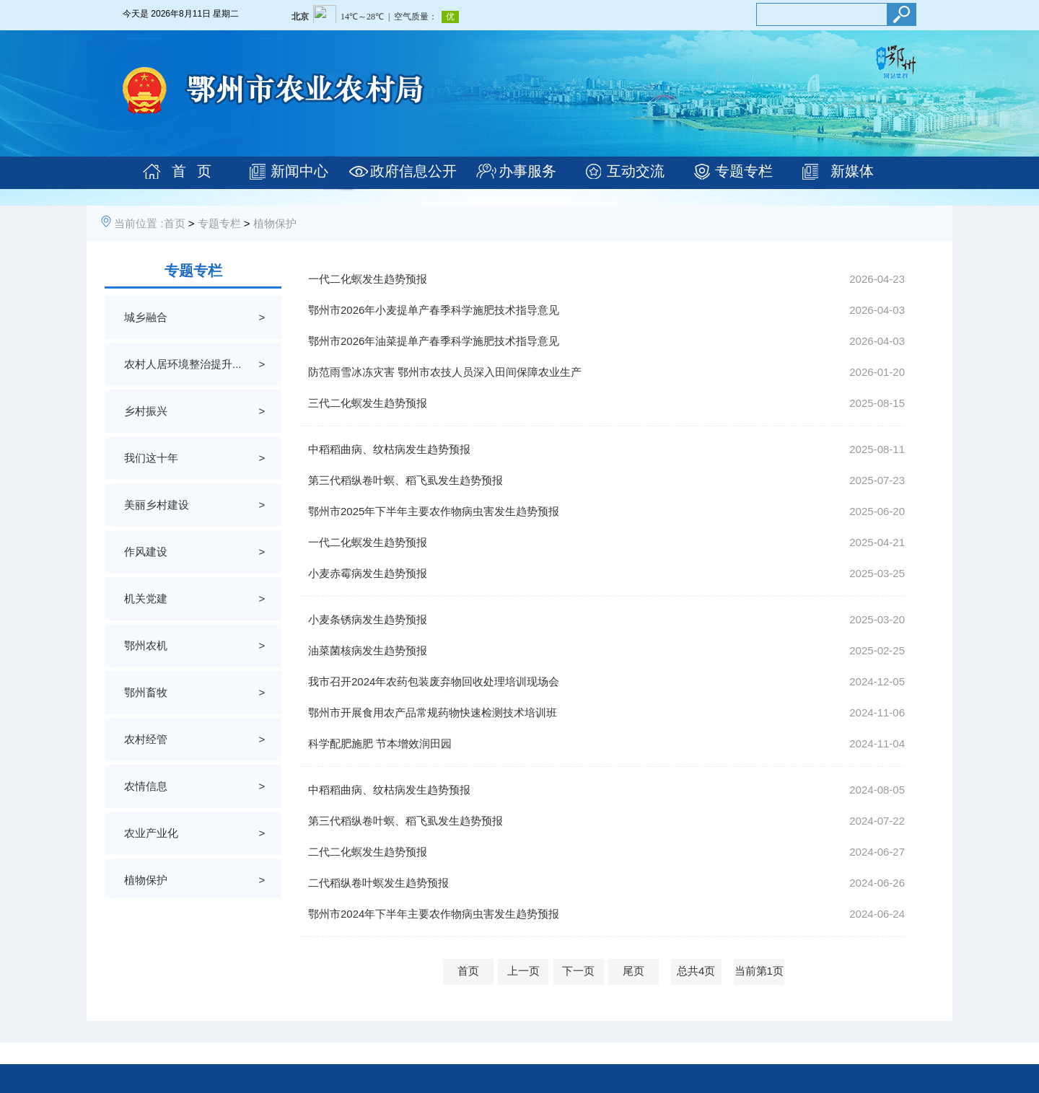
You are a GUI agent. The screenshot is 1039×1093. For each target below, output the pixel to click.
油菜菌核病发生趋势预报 (367, 650)
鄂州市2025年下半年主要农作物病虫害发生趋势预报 (433, 511)
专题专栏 (744, 171)
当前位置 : (138, 223)
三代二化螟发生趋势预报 (367, 403)
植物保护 (275, 223)
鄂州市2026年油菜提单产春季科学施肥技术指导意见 (433, 341)
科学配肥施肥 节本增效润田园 (380, 743)
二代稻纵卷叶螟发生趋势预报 (378, 883)
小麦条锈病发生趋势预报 (367, 619)
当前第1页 (759, 971)
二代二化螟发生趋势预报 (367, 852)
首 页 (191, 171)
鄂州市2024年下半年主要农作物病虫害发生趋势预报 (433, 914)
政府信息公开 (413, 171)
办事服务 (527, 171)
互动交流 (636, 171)
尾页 (633, 971)
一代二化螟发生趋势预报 (367, 279)
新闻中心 (299, 171)
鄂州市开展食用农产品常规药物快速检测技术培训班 (432, 712)
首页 (174, 223)
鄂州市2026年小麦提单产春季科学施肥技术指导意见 (433, 310)
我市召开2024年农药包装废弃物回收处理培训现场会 (433, 681)
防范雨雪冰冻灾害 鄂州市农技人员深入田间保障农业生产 (445, 372)
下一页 (578, 971)
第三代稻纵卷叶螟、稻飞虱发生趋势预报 (405, 480)
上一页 (523, 971)
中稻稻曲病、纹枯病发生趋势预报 (389, 449)
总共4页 (696, 971)
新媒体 (852, 171)
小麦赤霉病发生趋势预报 (367, 573)
